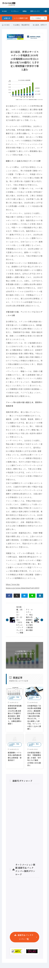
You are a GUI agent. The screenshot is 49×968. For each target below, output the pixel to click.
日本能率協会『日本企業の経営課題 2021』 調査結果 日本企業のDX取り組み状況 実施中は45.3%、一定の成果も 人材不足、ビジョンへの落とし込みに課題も (34, 717)
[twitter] (17, 596)
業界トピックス (35, 11)
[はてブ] (24, 596)
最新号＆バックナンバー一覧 (25, 937)
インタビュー (15, 11)
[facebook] (9, 596)
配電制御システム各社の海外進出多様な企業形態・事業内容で (14, 756)
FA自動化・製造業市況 (21, 25)
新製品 (25, 11)
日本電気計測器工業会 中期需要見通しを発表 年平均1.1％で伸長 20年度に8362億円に (34, 759)
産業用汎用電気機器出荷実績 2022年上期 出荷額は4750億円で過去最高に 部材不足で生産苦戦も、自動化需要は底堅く (14, 714)
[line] (32, 596)
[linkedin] (40, 596)
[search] (45, 18)
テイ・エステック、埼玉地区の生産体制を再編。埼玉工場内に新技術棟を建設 (29, 619)
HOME (4, 11)
